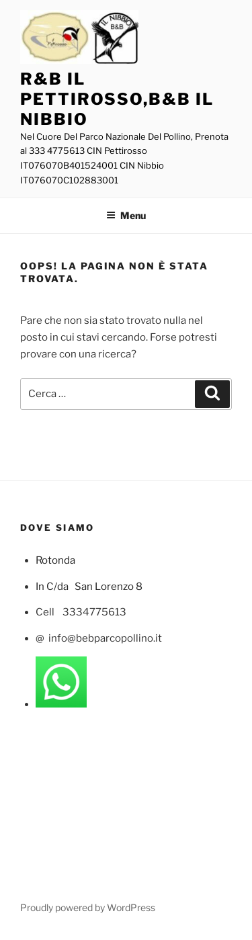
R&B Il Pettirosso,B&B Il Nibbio (117, 99)
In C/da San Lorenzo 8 (89, 587)
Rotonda (56, 560)
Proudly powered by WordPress (87, 907)
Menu (126, 215)
